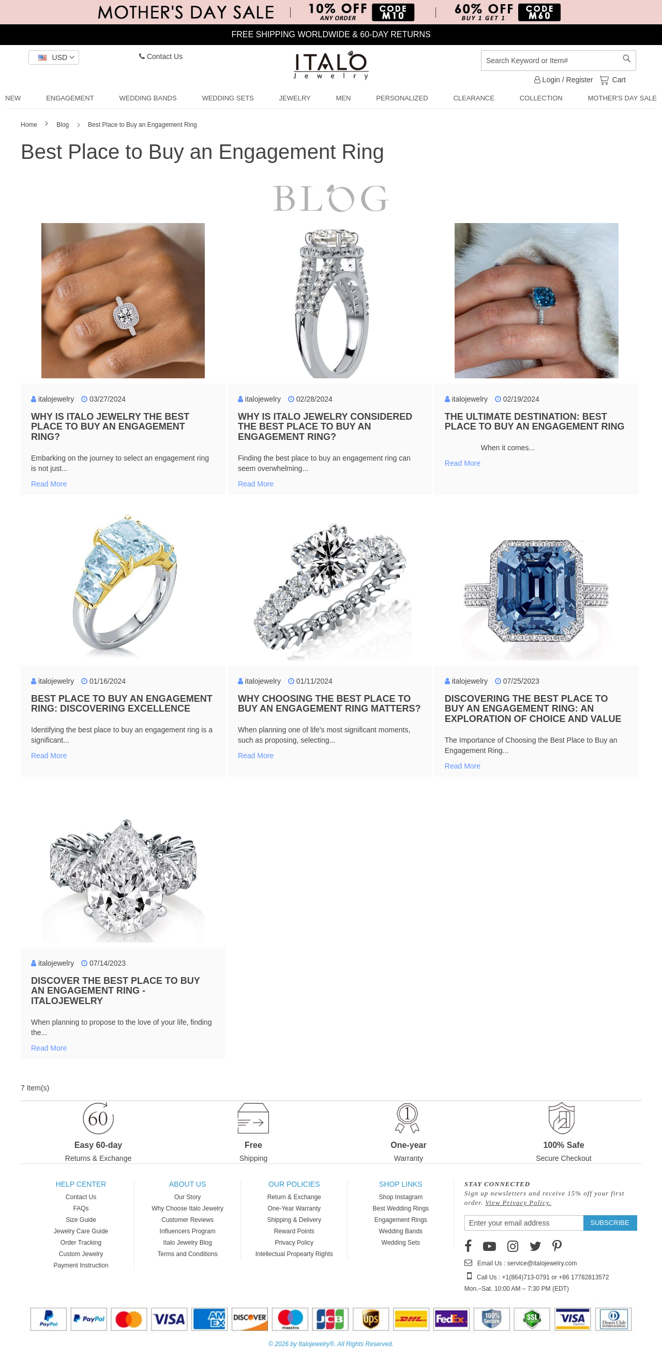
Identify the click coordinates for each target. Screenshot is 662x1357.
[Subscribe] (610, 1223)
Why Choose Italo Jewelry (187, 1208)
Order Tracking (81, 1242)
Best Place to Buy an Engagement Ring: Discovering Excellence (122, 704)
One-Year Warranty (294, 1208)
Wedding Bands (401, 1231)
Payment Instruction (81, 1265)
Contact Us (161, 56)
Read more (49, 484)
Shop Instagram (401, 1197)
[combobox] (558, 60)
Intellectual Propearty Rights (294, 1254)
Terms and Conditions (188, 1254)
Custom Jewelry (81, 1254)
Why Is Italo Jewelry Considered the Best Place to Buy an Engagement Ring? (325, 427)
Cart (618, 79)
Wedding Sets (401, 1242)
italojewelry (56, 399)
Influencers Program (188, 1231)
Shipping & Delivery (294, 1219)
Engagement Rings (400, 1219)
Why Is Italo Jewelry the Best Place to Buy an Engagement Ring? (110, 427)
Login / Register (563, 80)
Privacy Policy (294, 1242)
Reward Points (294, 1231)
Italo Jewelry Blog (187, 1242)
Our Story (187, 1197)
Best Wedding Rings (401, 1208)
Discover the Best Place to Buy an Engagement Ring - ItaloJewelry (115, 991)
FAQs (81, 1208)
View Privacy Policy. (518, 1202)
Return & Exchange (294, 1197)
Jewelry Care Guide (81, 1231)
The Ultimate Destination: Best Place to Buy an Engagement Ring (535, 421)
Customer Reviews (187, 1219)
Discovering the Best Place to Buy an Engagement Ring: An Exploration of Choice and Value (533, 709)
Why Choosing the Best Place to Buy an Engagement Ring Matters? (329, 704)
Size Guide (81, 1219)
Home (30, 124)
